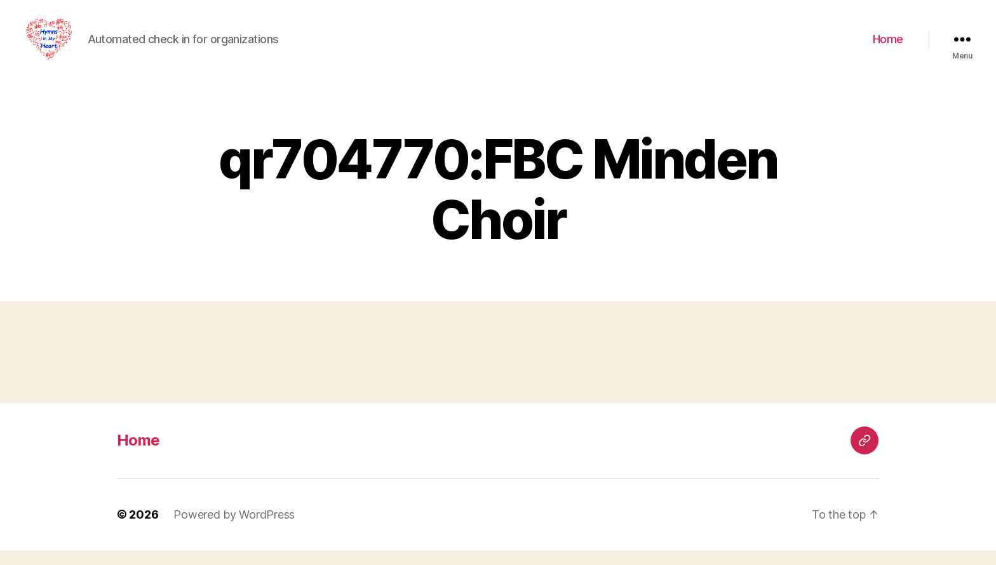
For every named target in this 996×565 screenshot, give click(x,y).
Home (888, 46)
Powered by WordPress (234, 529)
